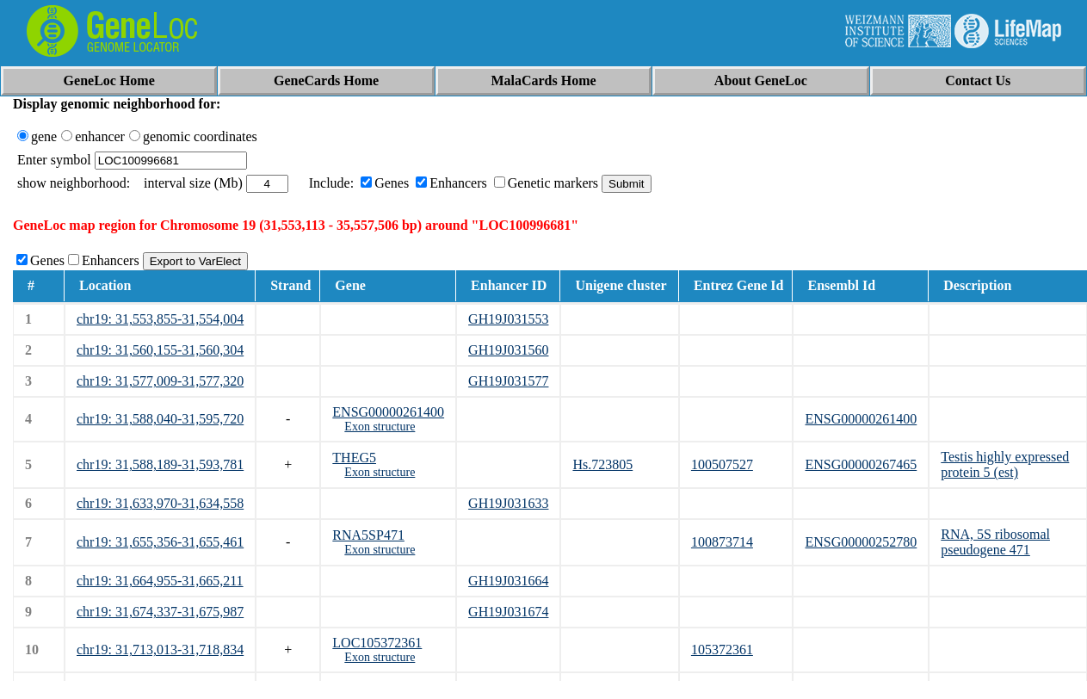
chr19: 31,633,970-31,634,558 (160, 503)
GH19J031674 (508, 611)
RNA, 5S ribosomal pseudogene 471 (995, 542)
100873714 (722, 542)
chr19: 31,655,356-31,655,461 (160, 542)
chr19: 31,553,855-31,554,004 (160, 319)
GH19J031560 (508, 350)
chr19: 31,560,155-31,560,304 (160, 350)
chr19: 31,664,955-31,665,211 (160, 580)
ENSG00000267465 (861, 464)
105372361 (722, 649)
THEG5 (354, 457)
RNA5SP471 (368, 535)
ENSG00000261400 (388, 412)
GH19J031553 (508, 319)
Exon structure (379, 426)
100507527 (722, 464)
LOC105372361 (377, 642)
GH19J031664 (508, 580)
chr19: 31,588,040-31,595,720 (160, 418)
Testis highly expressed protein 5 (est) (1005, 464)
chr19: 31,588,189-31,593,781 (160, 464)
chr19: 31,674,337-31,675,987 (160, 611)
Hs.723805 (602, 464)
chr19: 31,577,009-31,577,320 (160, 381)
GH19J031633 (508, 503)
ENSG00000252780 (861, 542)
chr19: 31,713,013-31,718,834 (160, 649)
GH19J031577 (508, 381)
